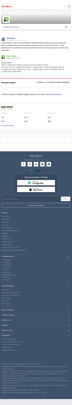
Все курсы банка (7, 125)
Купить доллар (6, 298)
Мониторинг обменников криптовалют (14, 250)
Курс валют (5, 216)
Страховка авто (7, 347)
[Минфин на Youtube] (48, 164)
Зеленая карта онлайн (9, 339)
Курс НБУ (5, 225)
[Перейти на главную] (6, 6)
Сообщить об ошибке (36, 205)
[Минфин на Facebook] (23, 164)
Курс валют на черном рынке (11, 295)
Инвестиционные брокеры (10, 230)
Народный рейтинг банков (10, 247)
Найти (65, 199)
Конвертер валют (7, 242)
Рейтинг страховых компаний (11, 344)
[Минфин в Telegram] (29, 164)
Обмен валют (6, 290)
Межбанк (5, 233)
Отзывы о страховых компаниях (12, 342)
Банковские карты (8, 228)
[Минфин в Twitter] (36, 164)
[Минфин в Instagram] (42, 164)
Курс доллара (6, 219)
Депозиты (5, 236)
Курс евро (5, 222)
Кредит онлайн (6, 244)
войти (38, 94)
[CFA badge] (7, 358)
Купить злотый (6, 304)
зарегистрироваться (53, 94)
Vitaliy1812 (10, 38)
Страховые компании (9, 350)
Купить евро (6, 301)
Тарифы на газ (6, 239)
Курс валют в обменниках (10, 292)
